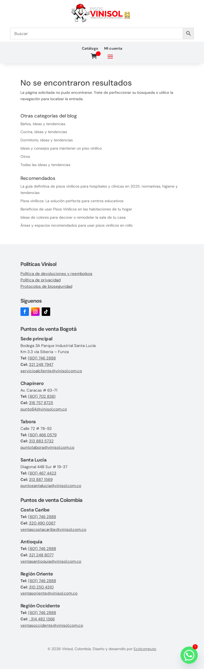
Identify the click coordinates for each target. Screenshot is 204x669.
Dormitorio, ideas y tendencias (46, 140)
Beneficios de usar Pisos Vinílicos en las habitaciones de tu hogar (76, 209)
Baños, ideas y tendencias (42, 123)
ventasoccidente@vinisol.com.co (51, 625)
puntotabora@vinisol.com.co (47, 447)
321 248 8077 (41, 555)
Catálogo (90, 48)
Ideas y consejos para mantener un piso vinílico (61, 148)
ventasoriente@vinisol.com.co (49, 593)
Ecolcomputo (145, 648)
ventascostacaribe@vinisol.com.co (53, 529)
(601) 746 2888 (42, 358)
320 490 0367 (42, 523)
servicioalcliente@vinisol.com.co (51, 371)
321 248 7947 (41, 364)
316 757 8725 (41, 402)
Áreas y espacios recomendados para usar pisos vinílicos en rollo (76, 225)
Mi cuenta (113, 48)
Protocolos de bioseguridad (46, 286)
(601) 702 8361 (42, 396)
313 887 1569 (41, 479)
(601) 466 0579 (42, 435)
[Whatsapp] (189, 655)
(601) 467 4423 (42, 473)
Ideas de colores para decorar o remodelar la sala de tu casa (73, 217)
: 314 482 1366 (42, 619)
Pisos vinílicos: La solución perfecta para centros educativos (72, 200)
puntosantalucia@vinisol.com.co (50, 485)
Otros (25, 156)
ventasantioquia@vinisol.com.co (50, 561)
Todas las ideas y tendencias (45, 164)
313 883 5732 (41, 441)
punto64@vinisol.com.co (43, 409)
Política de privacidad (40, 280)
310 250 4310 (41, 587)
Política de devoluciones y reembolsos (56, 273)
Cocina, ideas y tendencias (43, 131)
